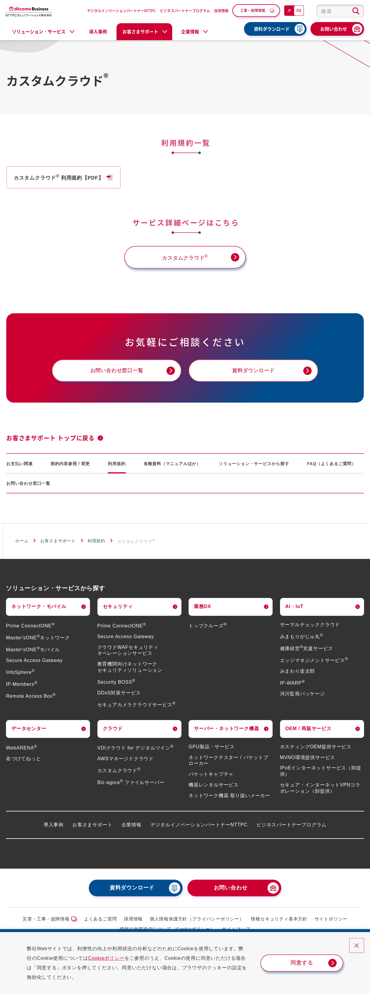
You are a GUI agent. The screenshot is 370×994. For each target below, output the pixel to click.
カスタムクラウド (119, 775)
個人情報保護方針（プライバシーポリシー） (197, 923)
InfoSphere (20, 677)
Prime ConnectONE (30, 630)
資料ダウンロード (272, 29)
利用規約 (116, 468)
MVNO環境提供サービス (307, 761)
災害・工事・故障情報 (46, 923)
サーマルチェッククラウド (310, 629)
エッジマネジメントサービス (314, 665)
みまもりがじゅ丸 (301, 641)
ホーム (21, 545)
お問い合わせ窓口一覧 (28, 487)
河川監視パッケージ (302, 698)
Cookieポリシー (111, 958)
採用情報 (221, 10)
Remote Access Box (31, 700)
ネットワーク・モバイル (38, 611)
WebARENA (21, 752)
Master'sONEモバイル (33, 654)
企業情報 (132, 829)
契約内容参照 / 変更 (70, 468)
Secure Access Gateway (34, 665)
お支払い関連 (19, 468)
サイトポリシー (331, 923)
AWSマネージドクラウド (125, 763)
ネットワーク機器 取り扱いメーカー (229, 800)
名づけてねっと (23, 763)
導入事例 (98, 31)
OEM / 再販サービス (308, 733)
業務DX (202, 611)
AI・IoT (294, 611)
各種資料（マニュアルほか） (172, 468)
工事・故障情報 (252, 10)
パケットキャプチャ (211, 778)
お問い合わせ (333, 29)
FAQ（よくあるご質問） (331, 468)
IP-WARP (292, 687)
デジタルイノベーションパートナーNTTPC (121, 10)
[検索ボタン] (356, 11)
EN (298, 10)
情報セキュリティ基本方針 (279, 923)
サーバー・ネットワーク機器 (226, 733)
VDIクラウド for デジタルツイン (135, 752)
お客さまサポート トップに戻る (50, 442)
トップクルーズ (208, 630)
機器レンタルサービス (214, 789)
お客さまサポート (57, 545)
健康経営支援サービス (306, 653)
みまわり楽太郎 (297, 675)
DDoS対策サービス (119, 697)
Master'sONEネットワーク (38, 642)
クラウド (113, 733)
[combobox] (340, 11)
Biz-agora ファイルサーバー (131, 787)
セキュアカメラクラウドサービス (136, 709)
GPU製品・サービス (212, 751)
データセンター (28, 733)
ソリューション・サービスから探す (254, 468)
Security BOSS (116, 686)
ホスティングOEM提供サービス (316, 751)
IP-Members (22, 688)
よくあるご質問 (100, 923)
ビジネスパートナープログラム (185, 10)
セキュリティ (118, 611)
